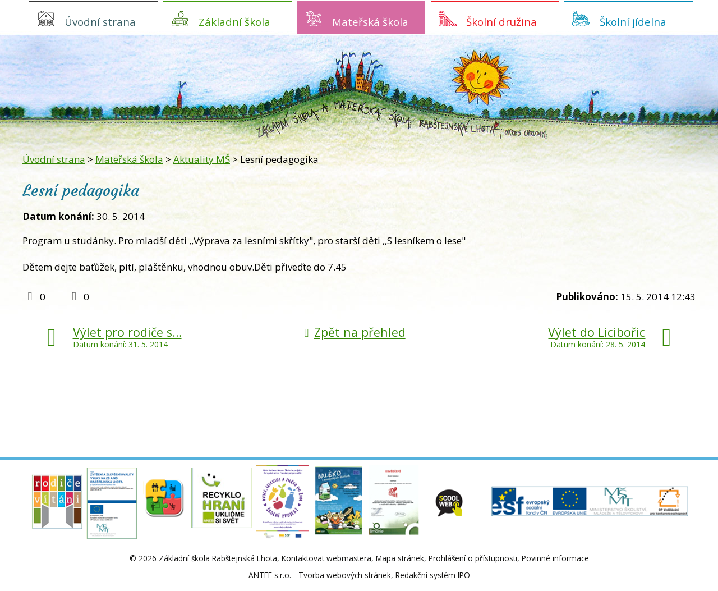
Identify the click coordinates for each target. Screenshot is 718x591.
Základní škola (234, 22)
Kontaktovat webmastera (326, 558)
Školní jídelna (633, 22)
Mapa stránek (400, 558)
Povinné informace (555, 558)
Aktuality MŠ (201, 159)
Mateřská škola (370, 22)
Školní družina (501, 22)
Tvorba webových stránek (344, 575)
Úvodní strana (100, 22)
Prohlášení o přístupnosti (473, 558)
